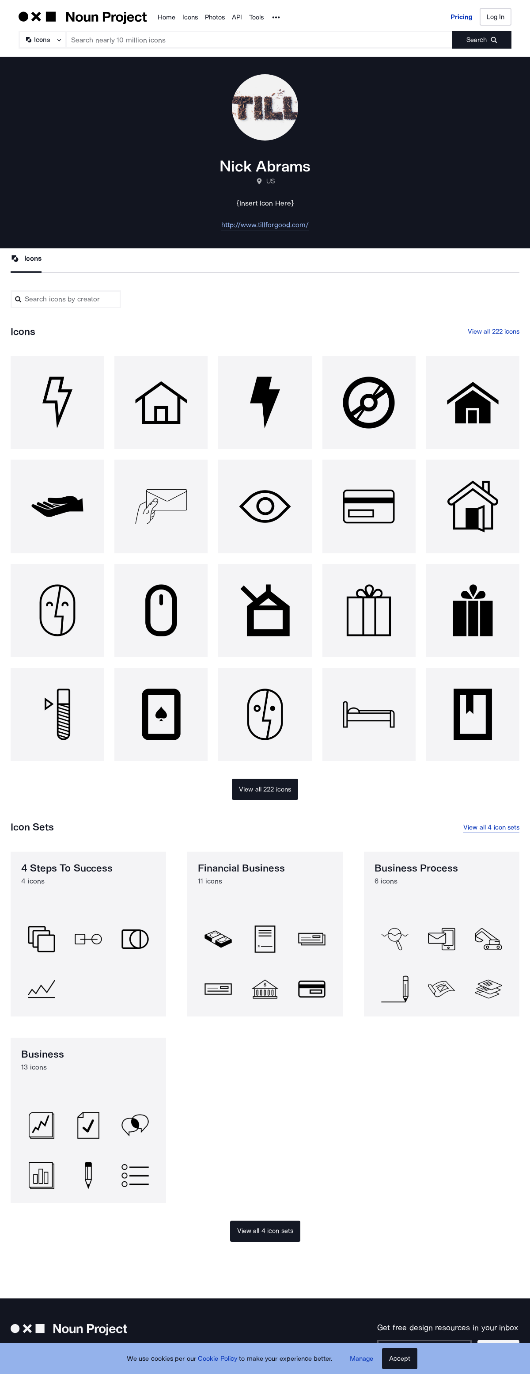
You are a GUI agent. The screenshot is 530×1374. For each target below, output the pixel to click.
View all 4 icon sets (491, 827)
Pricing (461, 17)
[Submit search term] (481, 40)
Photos (215, 17)
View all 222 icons (494, 331)
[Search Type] (42, 40)
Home (166, 17)
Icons (190, 17)
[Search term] (259, 40)
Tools (256, 17)
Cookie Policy (217, 1359)
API (237, 17)
